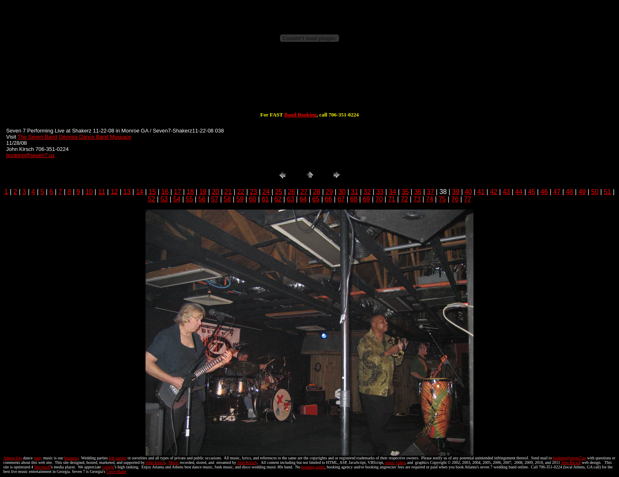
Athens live (12, 458)
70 (379, 199)
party (38, 458)
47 (557, 191)
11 (101, 191)
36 (417, 191)
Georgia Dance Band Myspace (95, 137)
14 (139, 191)
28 (316, 191)
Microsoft (42, 467)
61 (265, 199)
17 (177, 191)
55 (189, 199)
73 (417, 199)
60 (252, 199)
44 (519, 191)
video (400, 462)
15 (152, 191)
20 (215, 191)
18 (190, 191)
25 (278, 191)
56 (202, 199)
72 (404, 199)
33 (380, 191)
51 (607, 191)
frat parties (117, 458)
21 (228, 191)
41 (481, 191)
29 (329, 191)
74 (429, 199)
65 (316, 199)
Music (173, 462)
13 (127, 191)
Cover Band (116, 471)
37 (430, 191)
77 (467, 199)
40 (468, 191)
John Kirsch (156, 462)
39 (456, 191)
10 (89, 191)
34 (392, 191)
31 (354, 191)
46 (544, 191)
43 (506, 191)
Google (108, 467)
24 (266, 191)
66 (328, 199)
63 (290, 199)
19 (203, 191)
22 (240, 191)
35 (405, 191)
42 (493, 191)
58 (227, 199)
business (71, 458)
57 (214, 199)
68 (353, 199)
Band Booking (300, 115)
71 (392, 199)
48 (569, 191)
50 (595, 191)
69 (366, 199)
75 (442, 199)
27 (304, 191)
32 (367, 191)
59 (240, 199)
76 (455, 199)
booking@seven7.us (30, 155)
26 (291, 191)
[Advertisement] (309, 85)
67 (341, 199)
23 (253, 191)
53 (164, 199)
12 (114, 191)
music (390, 462)
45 (531, 191)
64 (303, 199)
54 (176, 199)
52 (151, 199)
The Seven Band (37, 137)
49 (582, 191)
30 (342, 191)
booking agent (313, 467)
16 (164, 191)
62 (278, 199)
